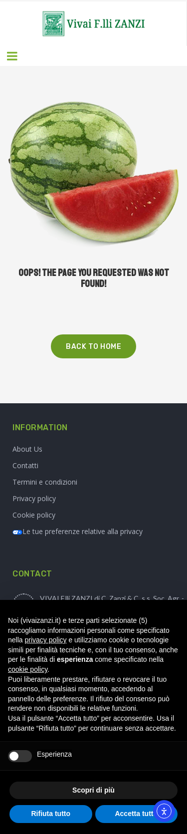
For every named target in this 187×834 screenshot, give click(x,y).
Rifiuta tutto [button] (50, 814)
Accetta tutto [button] (136, 814)
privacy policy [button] (45, 640)
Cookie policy (33, 515)
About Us (27, 449)
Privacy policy (34, 498)
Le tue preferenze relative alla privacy (77, 531)
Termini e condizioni (44, 482)
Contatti (25, 465)
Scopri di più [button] (93, 790)
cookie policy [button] (27, 669)
